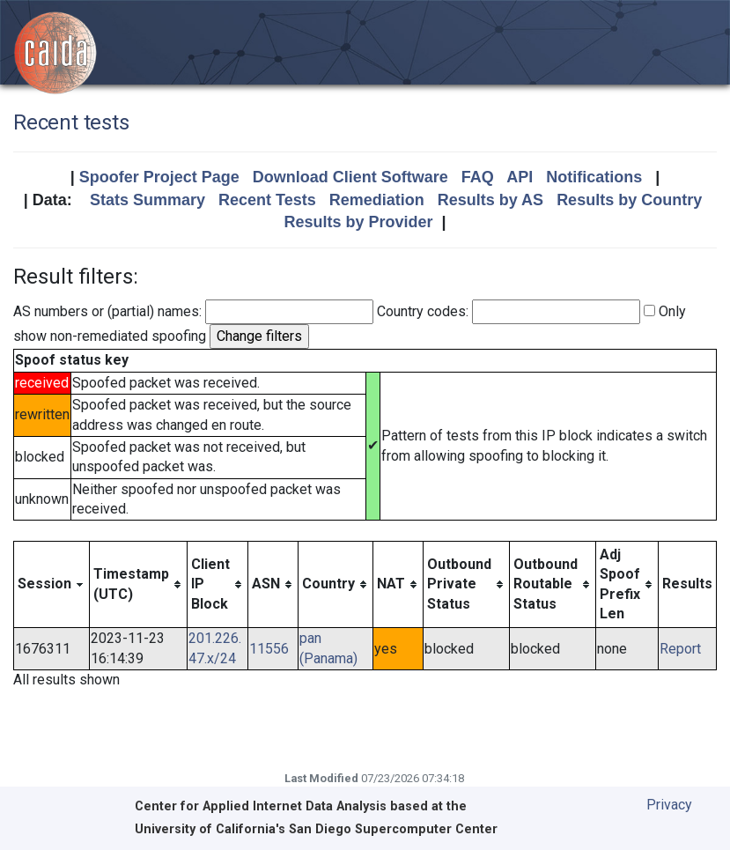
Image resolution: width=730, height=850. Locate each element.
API (519, 177)
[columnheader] (52, 584)
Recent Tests (267, 200)
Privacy (669, 804)
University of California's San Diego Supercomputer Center (316, 829)
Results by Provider (358, 222)
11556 (269, 648)
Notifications (594, 177)
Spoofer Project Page (159, 177)
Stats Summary (147, 200)
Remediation (376, 200)
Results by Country (629, 200)
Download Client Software (350, 177)
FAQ (477, 177)
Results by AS (490, 200)
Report (680, 648)
